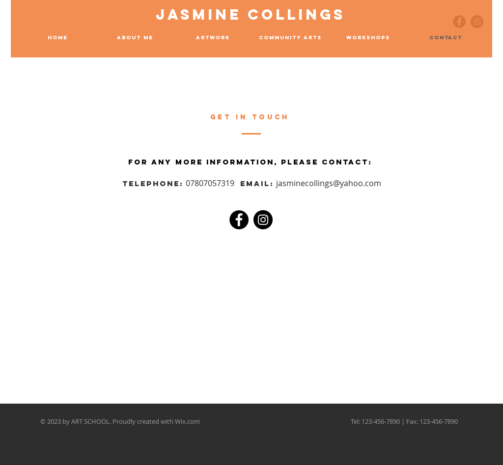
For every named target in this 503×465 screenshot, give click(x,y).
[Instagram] (263, 219)
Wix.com (187, 421)
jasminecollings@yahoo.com (328, 183)
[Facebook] (239, 219)
